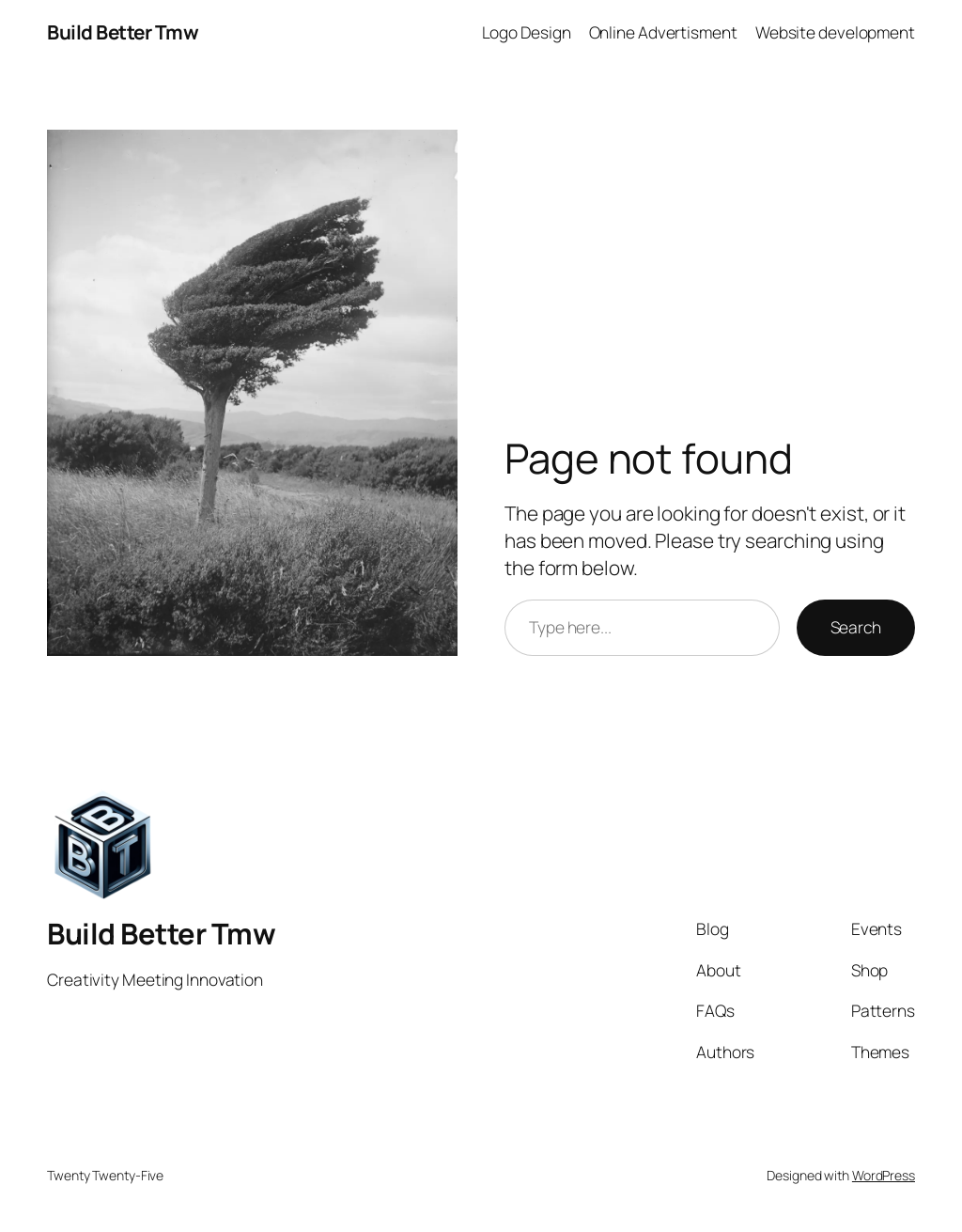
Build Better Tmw (122, 32)
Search (855, 627)
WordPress (883, 1175)
